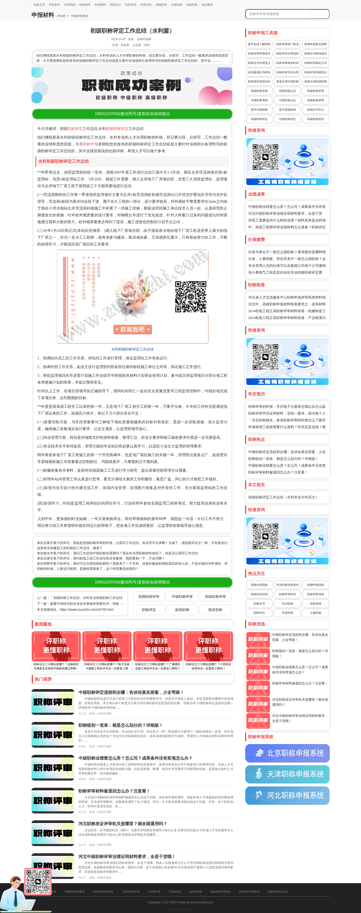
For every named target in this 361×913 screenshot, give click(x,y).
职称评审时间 (287, 594)
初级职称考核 (259, 91)
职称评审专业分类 (287, 72)
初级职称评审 (315, 91)
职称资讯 (130, 4)
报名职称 (215, 610)
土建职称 (315, 612)
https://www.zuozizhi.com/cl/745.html (86, 609)
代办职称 (287, 603)
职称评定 (74, 129)
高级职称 (192, 4)
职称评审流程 (315, 594)
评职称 (61, 16)
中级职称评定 (287, 119)
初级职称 (161, 4)
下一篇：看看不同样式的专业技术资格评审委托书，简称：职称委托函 (88, 604)
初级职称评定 (117, 129)
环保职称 (287, 612)
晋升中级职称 (259, 109)
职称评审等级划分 (315, 72)
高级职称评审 (315, 100)
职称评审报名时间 (287, 63)
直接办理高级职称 (315, 81)
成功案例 (207, 4)
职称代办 (259, 612)
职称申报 (90, 144)
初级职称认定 (287, 91)
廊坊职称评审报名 (220, 891)
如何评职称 (195, 891)
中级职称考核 (259, 100)
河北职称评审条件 (287, 585)
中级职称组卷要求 (74, 891)
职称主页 (39, 4)
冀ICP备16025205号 (180, 909)
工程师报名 (174, 891)
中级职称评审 (182, 596)
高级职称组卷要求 (249, 891)
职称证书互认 (315, 109)
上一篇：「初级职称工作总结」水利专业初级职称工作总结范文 (83, 598)
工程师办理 (154, 891)
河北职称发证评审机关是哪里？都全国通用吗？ (122, 823)
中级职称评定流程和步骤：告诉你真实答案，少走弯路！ (131, 692)
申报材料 (100, 4)
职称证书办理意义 (259, 63)
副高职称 (182, 610)
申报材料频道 (79, 16)
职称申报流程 (315, 585)
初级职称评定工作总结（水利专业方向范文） (283, 497)
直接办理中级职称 (287, 81)
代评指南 (69, 4)
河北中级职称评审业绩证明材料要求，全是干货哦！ (127, 856)
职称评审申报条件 (259, 53)
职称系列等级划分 (259, 81)
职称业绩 (315, 603)
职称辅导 (85, 4)
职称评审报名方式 (315, 63)
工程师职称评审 (130, 891)
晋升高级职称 (287, 109)
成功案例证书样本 (259, 72)
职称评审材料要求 (103, 891)
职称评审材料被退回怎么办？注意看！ (278, 472)
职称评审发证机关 (278, 891)
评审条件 (54, 4)
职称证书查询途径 (315, 53)
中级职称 (176, 4)
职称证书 (259, 603)
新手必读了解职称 (259, 44)
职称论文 (115, 4)
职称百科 (146, 4)
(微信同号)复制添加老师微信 (132, 114)
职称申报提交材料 (315, 44)
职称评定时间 (259, 594)
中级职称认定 (287, 100)
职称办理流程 (259, 585)
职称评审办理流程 (287, 53)
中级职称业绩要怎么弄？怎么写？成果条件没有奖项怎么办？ (135, 758)
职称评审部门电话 (287, 44)
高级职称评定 (315, 119)
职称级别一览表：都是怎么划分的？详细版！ (283, 459)
